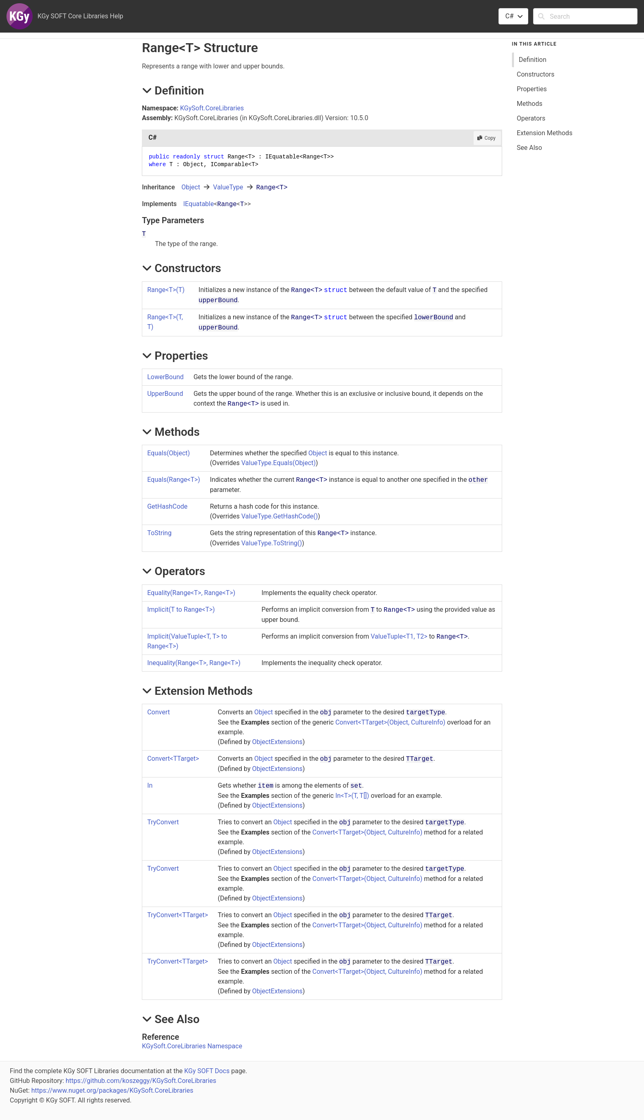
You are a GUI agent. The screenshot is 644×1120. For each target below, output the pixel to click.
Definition (533, 60)
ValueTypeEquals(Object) (278, 463)
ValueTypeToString (271, 543)
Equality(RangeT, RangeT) (191, 593)
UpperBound (165, 393)
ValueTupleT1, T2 (399, 636)
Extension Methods (545, 133)
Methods (530, 104)
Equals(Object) (168, 453)
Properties (532, 89)
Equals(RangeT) (173, 479)
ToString (159, 533)
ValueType (228, 187)
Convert (158, 712)
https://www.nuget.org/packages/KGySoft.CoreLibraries (112, 1090)
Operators (531, 118)
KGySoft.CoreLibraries (212, 108)
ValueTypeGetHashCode (279, 516)
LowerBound (165, 377)
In (149, 785)
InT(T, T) (352, 795)
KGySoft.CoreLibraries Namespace (192, 1046)
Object (190, 187)
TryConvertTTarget (177, 915)
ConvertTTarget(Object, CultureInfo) (390, 722)
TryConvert (163, 822)
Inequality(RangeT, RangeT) (193, 663)
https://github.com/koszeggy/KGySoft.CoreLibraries (141, 1081)
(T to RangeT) (181, 609)
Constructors (535, 74)
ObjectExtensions (277, 742)
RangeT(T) (166, 290)
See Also (529, 148)
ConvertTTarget (173, 758)
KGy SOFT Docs (206, 1071)
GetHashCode (167, 506)
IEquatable (198, 204)
